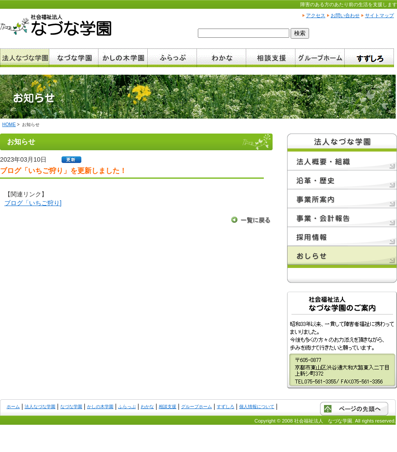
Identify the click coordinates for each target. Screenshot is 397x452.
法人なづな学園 (40, 406)
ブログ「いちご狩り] (33, 202)
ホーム (13, 406)
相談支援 (167, 406)
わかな (147, 406)
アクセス (315, 15)
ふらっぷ (127, 406)
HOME (9, 124)
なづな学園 (71, 406)
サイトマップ (379, 15)
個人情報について (256, 406)
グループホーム (196, 406)
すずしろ (225, 406)
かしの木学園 (100, 406)
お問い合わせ (345, 15)
